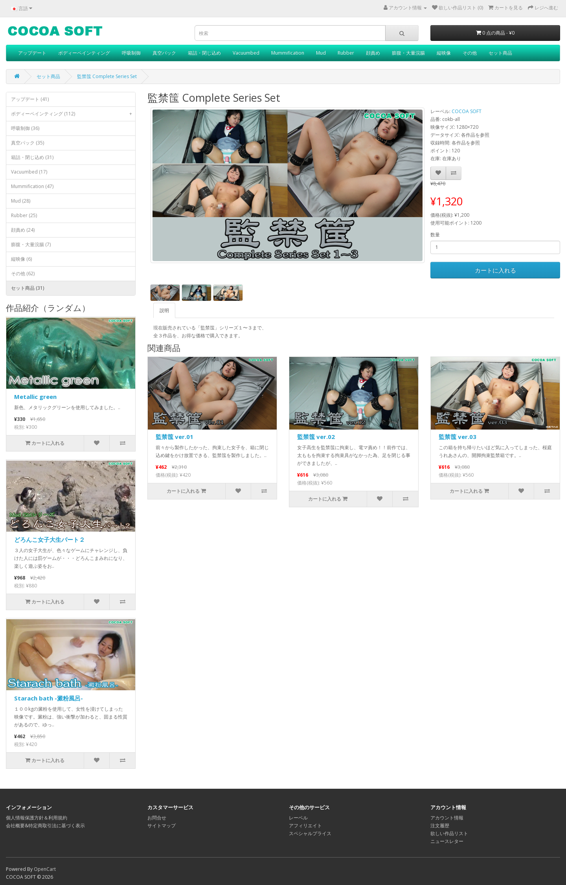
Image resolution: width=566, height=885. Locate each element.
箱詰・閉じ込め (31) (32, 157)
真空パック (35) (27, 142)
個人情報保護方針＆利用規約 (36, 817)
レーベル (298, 817)
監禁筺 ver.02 (316, 437)
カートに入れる (495, 270)
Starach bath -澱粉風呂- (48, 698)
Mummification (287, 52)
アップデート (32, 52)
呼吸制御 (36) (25, 128)
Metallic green (35, 396)
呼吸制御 (131, 52)
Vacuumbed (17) (29, 171)
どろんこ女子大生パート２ (49, 539)
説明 (164, 310)
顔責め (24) (23, 230)
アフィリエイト (305, 825)
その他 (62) (23, 273)
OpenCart (45, 869)
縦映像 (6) (21, 259)
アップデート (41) (30, 99)
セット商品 (500, 52)
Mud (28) (20, 200)
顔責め (373, 52)
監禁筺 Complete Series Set (107, 76)
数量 (435, 234)
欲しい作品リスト (449, 833)
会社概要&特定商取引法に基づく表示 (45, 825)
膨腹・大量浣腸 (408, 52)
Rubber (346, 52)
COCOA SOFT (466, 111)
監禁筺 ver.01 (174, 437)
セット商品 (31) (27, 288)
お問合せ (156, 817)
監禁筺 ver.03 (457, 437)
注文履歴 (439, 825)
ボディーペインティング (84, 52)
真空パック (164, 52)
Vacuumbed (246, 52)
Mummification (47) (32, 186)
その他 (470, 52)
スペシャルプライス (310, 833)
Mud (321, 52)
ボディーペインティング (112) (73, 114)
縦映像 (444, 52)
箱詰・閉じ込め (204, 52)
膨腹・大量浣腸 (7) (31, 244)
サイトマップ (161, 825)
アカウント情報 (446, 817)
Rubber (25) (24, 215)
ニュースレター (446, 841)
